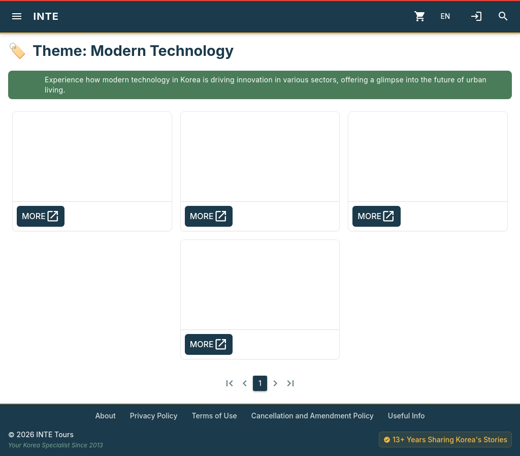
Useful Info (406, 415)
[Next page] (275, 383)
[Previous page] (245, 383)
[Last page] (290, 383)
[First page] (229, 383)
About (105, 415)
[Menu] (16, 16)
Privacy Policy (154, 415)
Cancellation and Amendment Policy (312, 415)
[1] (260, 383)
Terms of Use (214, 415)
